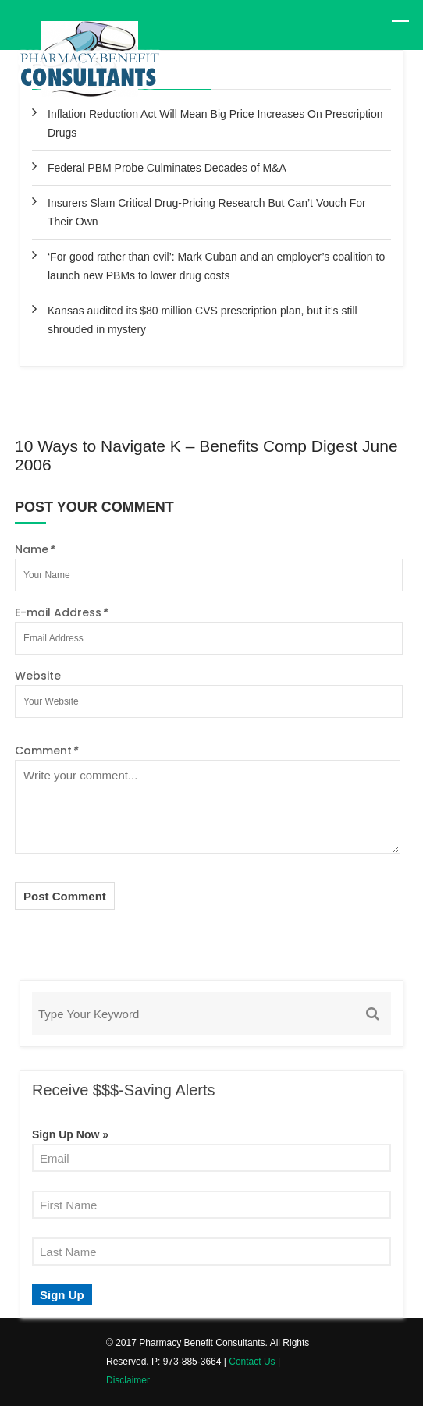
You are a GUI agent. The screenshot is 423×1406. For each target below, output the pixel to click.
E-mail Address (61, 612)
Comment (46, 750)
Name (34, 549)
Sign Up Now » (70, 1134)
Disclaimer (128, 1380)
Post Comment (64, 896)
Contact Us (252, 1361)
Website (38, 675)
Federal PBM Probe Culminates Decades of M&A (167, 168)
